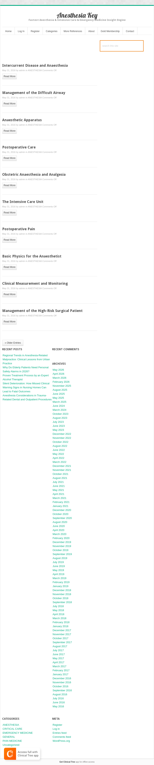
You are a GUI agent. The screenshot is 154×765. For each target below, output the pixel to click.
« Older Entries (13, 342)
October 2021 (60, 473)
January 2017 (60, 674)
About (91, 31)
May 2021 (58, 489)
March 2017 (59, 666)
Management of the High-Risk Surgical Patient (42, 311)
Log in (56, 728)
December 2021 (62, 465)
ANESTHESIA (35, 70)
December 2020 (62, 510)
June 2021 (59, 485)
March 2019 (59, 578)
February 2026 (61, 381)
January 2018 (60, 626)
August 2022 (60, 445)
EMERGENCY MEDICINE (18, 732)
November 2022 (62, 437)
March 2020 (59, 534)
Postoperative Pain (18, 229)
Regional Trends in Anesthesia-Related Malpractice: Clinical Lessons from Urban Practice (26, 359)
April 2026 (58, 373)
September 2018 (62, 602)
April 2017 (58, 662)
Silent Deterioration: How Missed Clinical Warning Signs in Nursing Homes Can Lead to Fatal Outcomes (26, 387)
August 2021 (60, 477)
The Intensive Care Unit (22, 202)
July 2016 (58, 698)
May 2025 (58, 397)
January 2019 (60, 586)
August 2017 (60, 646)
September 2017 (62, 642)
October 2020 (60, 514)
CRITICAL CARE (12, 728)
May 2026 (58, 369)
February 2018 (61, 622)
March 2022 (59, 461)
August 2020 (60, 522)
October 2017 (60, 638)
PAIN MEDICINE (12, 740)
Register (35, 31)
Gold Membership (110, 31)
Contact (130, 31)
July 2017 (58, 650)
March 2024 (59, 409)
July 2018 (58, 606)
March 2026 (59, 377)
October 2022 (60, 441)
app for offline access (76, 762)
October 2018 (60, 598)
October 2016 (60, 686)
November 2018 (62, 594)
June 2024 (59, 405)
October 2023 (60, 413)
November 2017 (62, 634)
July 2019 (58, 562)
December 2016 (62, 678)
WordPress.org (61, 740)
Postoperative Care (19, 147)
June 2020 (59, 526)
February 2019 (61, 582)
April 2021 (58, 494)
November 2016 (62, 682)
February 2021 (61, 502)
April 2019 (58, 574)
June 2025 (59, 393)
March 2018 (59, 618)
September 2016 (62, 690)
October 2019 (60, 550)
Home (8, 31)
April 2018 (58, 614)
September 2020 (62, 518)
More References (73, 31)
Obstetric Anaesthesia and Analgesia (34, 174)
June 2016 (59, 702)
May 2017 (58, 658)
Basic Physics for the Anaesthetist (31, 256)
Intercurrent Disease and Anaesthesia (35, 65)
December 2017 (62, 630)
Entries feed (59, 732)
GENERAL (9, 736)
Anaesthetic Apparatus (22, 120)
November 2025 (62, 385)
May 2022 (58, 453)
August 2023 (60, 417)
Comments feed (62, 736)
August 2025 (60, 389)
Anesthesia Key (77, 15)
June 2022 (59, 449)
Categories (51, 31)
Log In (21, 31)
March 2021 (59, 498)
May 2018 (58, 610)
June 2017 (59, 654)
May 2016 (58, 706)
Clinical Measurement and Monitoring (35, 283)
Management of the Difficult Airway (33, 93)
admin (22, 70)
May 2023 (58, 429)
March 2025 (59, 401)
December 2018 (62, 590)
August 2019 (60, 558)
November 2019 (62, 546)
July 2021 (58, 481)
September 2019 (62, 554)
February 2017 (61, 670)
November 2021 (62, 469)
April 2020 (58, 530)
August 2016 (60, 694)
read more (9, 76)
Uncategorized (11, 744)
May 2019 (58, 570)
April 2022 (58, 457)
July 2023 (58, 421)
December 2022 (62, 433)
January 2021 (60, 506)
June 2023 (59, 425)
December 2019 (62, 542)
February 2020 (61, 538)
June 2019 (59, 566)
